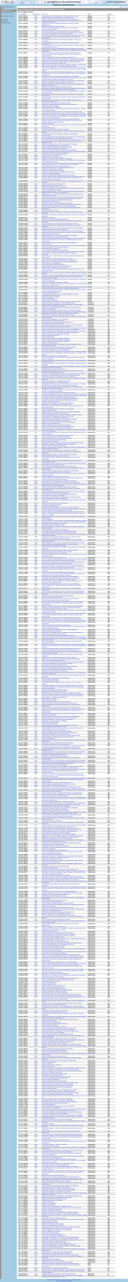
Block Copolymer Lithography (50, 441)
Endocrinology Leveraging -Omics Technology (55, 319)
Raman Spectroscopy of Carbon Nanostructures (55, 941)
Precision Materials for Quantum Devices (53, 946)
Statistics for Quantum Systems (51, 297)
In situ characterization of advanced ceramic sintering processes (60, 650)
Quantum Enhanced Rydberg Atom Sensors (54, 148)
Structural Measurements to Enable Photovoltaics (56, 437)
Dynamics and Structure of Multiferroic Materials (55, 341)
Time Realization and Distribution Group (53, 264)
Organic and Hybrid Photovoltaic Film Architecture (56, 420)
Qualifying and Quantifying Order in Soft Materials (56, 472)
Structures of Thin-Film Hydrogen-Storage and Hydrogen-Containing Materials (64, 351)
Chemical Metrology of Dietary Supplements (54, 850)
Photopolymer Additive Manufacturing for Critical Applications (59, 104)
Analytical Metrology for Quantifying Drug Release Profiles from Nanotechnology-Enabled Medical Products (60, 725)
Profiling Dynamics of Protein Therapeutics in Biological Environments (62, 829)
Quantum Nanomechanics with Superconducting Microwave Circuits (61, 198)
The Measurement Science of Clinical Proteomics (56, 744)
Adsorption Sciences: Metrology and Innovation (55, 894)
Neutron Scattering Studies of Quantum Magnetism (56, 339)
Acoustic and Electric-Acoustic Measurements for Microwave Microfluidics (63, 163)
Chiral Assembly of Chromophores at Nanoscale (55, 476)
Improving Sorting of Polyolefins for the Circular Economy (58, 560)
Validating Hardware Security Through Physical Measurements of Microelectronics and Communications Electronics (60, 165)
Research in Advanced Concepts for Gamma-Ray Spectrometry (60, 869)
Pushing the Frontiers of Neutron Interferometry (55, 1010)
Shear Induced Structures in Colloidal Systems (55, 382)
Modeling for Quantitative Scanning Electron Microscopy (58, 912)
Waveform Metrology (48, 123)
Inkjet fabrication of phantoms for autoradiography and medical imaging (62, 1006)
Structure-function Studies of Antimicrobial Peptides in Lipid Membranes (62, 793)
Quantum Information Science (50, 292)
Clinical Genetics (46, 781)
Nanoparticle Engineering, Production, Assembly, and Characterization (62, 943)
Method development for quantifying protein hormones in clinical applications (64, 797)
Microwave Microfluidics (48, 128)
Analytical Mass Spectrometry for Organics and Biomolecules (59, 831)
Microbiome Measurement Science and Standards (56, 701)
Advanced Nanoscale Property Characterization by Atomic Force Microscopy (64, 637)
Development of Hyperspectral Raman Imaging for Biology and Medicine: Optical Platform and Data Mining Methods (63, 696)
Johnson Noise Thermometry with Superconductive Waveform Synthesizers (63, 251)
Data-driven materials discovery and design (54, 553)
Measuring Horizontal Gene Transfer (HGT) (54, 691)
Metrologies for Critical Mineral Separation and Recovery (58, 567)
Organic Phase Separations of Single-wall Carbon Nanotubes (59, 454)
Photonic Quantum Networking (50, 234)
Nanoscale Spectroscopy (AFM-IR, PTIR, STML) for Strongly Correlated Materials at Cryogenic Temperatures (62, 971)
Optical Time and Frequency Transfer (52, 169)
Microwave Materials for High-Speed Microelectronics (57, 138)
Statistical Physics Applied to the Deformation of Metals (57, 403)
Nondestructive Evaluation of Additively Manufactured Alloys (59, 66)
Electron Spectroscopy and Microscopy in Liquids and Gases (59, 962)
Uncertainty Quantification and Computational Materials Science (60, 294)
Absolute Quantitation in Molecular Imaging (54, 991)
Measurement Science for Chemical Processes (55, 857)
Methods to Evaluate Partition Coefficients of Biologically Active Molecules (63, 81)
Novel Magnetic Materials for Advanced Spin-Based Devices (59, 532)
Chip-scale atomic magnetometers (51, 263)
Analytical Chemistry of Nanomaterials (53, 844)
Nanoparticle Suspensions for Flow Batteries (54, 356)
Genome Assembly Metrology (50, 722)
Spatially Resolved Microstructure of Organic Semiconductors (59, 419)
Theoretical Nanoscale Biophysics (51, 910)
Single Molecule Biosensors (50, 931)
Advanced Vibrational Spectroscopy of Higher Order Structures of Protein (63, 713)
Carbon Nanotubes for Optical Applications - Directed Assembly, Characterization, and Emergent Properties (60, 545)
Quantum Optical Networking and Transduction (55, 145)
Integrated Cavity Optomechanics (51, 1022)
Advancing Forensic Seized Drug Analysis (54, 634)
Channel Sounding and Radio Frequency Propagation (57, 159)
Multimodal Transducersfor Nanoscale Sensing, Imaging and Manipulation (63, 909)
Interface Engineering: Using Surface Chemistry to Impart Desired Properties (64, 938)
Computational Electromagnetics (51, 295)
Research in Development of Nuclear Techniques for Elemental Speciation (63, 709)
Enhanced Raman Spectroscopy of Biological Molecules (58, 944)
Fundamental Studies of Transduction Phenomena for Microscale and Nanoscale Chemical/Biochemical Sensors (61, 753)
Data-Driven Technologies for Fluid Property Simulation (57, 33)
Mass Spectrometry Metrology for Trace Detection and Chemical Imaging (62, 601)
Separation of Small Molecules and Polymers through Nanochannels (61, 607)
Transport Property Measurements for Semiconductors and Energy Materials (63, 613)
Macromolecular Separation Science (52, 859)
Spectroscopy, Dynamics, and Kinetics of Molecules (56, 266)
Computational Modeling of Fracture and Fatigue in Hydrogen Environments (63, 35)
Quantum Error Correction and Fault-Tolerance (55, 973)
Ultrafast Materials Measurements (51, 631)
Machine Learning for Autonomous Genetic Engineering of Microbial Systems (64, 620)
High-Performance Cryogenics (50, 248)
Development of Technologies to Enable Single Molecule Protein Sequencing (64, 769)
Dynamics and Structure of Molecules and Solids (56, 334)
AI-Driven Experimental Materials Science (54, 660)
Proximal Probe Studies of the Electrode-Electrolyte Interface (59, 400)
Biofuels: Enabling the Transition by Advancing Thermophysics (59, 19)
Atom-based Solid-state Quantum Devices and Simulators (58, 1029)
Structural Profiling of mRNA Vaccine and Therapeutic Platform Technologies (63, 803)
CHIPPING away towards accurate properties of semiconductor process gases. (64, 114)
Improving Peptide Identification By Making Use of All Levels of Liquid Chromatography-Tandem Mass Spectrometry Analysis (61, 815)
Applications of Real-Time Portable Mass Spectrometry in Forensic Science (63, 72)
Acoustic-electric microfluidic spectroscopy (54, 154)
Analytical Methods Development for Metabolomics (56, 782)
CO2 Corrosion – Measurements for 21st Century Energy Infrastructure (62, 111)
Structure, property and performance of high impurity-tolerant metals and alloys (64, 559)
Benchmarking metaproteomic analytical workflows (56, 326)
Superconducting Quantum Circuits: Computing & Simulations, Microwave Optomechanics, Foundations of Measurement (63, 191)
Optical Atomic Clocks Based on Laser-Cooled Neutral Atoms (59, 261)
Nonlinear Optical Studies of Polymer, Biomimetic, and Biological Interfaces (63, 176)
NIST (3, 8)
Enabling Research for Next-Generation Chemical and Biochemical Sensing (63, 751)
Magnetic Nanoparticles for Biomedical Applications (56, 425)
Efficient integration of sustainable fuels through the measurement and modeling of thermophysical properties (62, 121)
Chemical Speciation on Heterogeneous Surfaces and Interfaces (60, 879)
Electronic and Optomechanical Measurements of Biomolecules (60, 1019)
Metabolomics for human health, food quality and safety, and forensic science (64, 878)
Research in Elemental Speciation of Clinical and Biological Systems (61, 307)
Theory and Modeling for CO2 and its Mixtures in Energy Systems (60, 31)
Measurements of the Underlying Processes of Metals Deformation (61, 412)
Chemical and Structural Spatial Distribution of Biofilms (57, 669)
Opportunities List (7, 10)
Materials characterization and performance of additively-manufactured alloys (64, 509)
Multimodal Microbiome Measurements (53, 323)
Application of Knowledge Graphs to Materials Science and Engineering (62, 632)
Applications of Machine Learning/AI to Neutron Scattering (58, 376)
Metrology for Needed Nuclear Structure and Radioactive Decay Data (61, 996)
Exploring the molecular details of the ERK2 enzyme (57, 86)
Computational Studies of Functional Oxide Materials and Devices (60, 578)
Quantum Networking (48, 298)
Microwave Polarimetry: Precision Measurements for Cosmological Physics (63, 188)
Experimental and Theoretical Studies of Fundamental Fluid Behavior (61, 61)
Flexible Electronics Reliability (50, 106)
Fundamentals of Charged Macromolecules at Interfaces (58, 416)
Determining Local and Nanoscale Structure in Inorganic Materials (60, 584)
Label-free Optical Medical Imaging (52, 189)
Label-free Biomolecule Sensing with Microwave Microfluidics (59, 150)
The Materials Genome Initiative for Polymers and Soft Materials (60, 507)
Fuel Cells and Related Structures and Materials (55, 350)
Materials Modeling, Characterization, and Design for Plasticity (59, 450)
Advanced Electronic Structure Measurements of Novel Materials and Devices (64, 963)
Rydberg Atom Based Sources (50, 156)
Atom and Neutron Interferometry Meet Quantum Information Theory (61, 994)
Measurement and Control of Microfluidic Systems (56, 913)
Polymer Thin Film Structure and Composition (55, 503)
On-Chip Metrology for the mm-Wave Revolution (55, 129)
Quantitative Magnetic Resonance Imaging (54, 186)
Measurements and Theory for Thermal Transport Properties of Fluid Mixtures (64, 64)
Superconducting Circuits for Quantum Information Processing (59, 235)
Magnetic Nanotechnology (49, 410)
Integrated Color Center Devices (51, 981)
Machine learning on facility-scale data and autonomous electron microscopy (64, 331)
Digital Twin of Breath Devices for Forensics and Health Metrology (60, 119)
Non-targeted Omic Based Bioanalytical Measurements (57, 322)
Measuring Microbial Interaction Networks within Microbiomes (59, 732)
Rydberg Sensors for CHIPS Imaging (52, 157)
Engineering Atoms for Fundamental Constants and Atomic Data (60, 1031)
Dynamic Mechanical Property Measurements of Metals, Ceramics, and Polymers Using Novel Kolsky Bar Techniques (62, 478)
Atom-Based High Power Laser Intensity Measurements (58, 167)
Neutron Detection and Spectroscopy (52, 987)
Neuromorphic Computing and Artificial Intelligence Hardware (59, 253)
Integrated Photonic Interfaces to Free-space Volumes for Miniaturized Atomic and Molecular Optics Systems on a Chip (64, 928)
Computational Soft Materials (50, 506)
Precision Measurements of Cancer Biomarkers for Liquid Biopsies (61, 716)
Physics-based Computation (50, 300)
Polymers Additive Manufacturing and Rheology (55, 492)
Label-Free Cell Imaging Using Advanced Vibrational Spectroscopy (61, 735)
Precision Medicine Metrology (50, 679)
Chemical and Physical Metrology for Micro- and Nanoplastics (59, 629)
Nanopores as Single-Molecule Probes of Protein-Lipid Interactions (61, 375)
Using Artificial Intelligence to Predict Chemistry (55, 795)
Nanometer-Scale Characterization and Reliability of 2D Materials (60, 76)
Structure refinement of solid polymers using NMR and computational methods (64, 520)
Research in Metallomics (49, 309)
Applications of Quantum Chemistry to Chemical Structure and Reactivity (62, 856)
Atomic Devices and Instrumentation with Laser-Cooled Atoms (59, 260)
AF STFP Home (6, 23)
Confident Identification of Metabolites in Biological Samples (59, 397)
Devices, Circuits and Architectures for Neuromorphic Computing (60, 965)
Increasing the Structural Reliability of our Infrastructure (57, 17)
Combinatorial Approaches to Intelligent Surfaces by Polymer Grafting (62, 414)
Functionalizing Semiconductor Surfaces (53, 940)
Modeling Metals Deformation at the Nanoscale (55, 413)
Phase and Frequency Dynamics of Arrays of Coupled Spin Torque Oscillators (64, 245)
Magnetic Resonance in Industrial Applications (55, 236)
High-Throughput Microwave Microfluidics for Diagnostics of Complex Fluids (63, 136)
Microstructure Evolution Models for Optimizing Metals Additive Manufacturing (64, 463)
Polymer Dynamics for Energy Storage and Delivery (56, 428)
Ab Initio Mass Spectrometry (50, 868)
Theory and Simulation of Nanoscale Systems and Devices (58, 57)
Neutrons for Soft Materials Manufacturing (54, 445)
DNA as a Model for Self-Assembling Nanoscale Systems (58, 915)
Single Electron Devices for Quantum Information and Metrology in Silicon (63, 957)
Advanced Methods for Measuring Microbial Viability (56, 731)
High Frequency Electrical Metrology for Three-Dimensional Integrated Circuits (64, 951)
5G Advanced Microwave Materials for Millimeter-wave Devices (60, 134)
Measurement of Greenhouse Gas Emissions (55, 229)
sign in (121, 7)
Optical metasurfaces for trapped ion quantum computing (58, 935)
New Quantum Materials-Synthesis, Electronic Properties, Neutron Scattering (64, 373)
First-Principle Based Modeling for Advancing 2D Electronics (59, 466)
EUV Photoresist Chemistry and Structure (54, 557)
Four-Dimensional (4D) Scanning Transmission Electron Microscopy (61, 617)
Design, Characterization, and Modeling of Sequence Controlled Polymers (63, 512)
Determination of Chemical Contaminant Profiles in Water (58, 314)
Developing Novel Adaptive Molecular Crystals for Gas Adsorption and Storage (64, 395)
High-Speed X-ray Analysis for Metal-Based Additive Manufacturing (61, 659)
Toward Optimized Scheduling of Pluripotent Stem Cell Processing (61, 707)
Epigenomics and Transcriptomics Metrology (54, 720)
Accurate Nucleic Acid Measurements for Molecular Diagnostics (60, 807)
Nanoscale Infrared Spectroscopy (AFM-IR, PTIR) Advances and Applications (64, 948)
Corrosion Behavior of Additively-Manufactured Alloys (57, 510)
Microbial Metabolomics (48, 738)
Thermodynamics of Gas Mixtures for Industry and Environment (60, 16)
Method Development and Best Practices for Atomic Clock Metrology (61, 301)
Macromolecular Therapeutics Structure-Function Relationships (60, 576)
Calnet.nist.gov (46, 135)
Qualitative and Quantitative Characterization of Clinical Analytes (60, 768)
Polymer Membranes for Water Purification (54, 439)
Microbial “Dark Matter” (48, 688)
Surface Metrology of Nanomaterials (52, 597)
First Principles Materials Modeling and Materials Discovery (59, 635)
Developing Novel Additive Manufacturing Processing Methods (59, 550)
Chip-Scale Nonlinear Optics (50, 210)
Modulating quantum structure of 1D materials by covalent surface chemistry (63, 522)
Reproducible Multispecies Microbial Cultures (55, 690)
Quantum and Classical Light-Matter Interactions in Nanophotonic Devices (63, 904)
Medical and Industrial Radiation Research (54, 988)
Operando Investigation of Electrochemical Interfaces (57, 563)
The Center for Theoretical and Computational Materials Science (60, 398)
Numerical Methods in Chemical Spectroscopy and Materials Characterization (64, 760)
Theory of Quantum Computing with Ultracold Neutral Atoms (59, 1028)
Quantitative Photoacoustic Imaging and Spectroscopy (57, 203)
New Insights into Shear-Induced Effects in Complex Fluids (58, 347)
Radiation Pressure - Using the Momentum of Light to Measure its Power (62, 194)
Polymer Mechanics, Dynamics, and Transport (55, 529)
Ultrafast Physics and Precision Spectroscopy (55, 267)
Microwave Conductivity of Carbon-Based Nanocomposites (59, 444)
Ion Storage (45, 254)
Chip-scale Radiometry (48, 217)
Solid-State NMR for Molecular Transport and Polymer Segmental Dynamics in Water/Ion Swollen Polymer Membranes (64, 484)
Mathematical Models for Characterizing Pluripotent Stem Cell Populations (63, 687)
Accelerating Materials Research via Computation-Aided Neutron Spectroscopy (64, 394)
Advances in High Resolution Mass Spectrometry (56, 875)
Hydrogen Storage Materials (50, 342)
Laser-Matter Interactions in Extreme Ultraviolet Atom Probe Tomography (62, 197)
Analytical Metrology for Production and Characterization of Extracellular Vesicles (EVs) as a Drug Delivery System (62, 728)
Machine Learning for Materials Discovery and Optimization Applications (62, 606)
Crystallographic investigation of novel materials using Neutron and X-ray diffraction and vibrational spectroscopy (62, 371)
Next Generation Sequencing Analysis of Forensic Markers (58, 784)
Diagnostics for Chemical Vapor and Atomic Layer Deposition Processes (62, 835)
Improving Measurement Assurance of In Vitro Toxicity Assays (59, 718)
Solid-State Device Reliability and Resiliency (54, 953)
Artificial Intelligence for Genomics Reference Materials (57, 719)
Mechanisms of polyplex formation (51, 504)
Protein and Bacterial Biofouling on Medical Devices (56, 668)
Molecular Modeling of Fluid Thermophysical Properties (57, 82)
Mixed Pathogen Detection (49, 700)
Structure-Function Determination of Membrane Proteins (58, 907)
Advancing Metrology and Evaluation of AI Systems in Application (60, 329)
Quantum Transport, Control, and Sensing (54, 926)
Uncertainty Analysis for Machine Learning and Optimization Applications (62, 876)
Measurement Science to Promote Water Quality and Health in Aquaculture (63, 871)
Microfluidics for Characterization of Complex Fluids (56, 404)
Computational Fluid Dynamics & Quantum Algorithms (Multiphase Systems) (63, 113)
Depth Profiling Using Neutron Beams (52, 854)
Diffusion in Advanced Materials (51, 423)
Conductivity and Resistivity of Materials (53, 1032)
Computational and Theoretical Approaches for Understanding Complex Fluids (64, 847)
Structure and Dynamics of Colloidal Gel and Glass (56, 381)
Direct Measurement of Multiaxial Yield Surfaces (55, 417)
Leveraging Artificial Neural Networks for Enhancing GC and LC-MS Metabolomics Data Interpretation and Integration (61, 805)
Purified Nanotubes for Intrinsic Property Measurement (57, 435)
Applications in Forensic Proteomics (52, 820)
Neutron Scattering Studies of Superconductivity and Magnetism (60, 332)
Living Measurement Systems (50, 681)
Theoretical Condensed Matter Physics (53, 937)
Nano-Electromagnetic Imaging (51, 173)
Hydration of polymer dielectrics (51, 401)
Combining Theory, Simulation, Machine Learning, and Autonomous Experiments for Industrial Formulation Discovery (61, 537)
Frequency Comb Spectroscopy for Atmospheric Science (58, 172)
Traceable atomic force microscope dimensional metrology (58, 934)
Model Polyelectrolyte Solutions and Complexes (55, 456)
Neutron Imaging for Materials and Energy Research (57, 990)
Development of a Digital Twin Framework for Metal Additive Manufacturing (63, 562)
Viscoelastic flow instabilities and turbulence (54, 523)
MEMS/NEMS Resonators (49, 1021)
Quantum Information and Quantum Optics (54, 1026)
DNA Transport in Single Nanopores (52, 901)
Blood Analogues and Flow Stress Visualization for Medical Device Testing (63, 542)
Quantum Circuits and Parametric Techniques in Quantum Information (62, 204)
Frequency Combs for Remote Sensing (53, 170)
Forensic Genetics (47, 772)
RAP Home (5, 21)
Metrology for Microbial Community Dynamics (55, 670)
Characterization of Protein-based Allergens (54, 785)
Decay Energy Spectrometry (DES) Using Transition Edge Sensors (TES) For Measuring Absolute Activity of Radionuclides (64, 998)
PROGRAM (36, 14)
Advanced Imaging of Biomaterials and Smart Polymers (57, 737)
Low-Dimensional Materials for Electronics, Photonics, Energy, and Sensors (63, 491)
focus (125, 7)
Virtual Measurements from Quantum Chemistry (55, 845)
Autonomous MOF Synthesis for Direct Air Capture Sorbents (59, 657)
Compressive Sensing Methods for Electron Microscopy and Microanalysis (63, 591)
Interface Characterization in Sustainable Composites (57, 438)
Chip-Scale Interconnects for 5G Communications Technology (59, 144)
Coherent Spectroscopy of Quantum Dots (53, 184)
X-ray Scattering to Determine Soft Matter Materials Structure (59, 494)
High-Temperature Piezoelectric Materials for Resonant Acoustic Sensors (62, 32)
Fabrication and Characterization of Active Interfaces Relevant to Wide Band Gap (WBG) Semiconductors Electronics (63, 976)
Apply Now (5, 19)
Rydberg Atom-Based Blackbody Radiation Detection (57, 147)
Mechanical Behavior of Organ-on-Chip (53, 525)
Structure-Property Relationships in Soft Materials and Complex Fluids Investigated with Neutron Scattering (62, 387)
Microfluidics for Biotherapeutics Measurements (55, 756)
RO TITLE (45, 14)
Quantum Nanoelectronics (49, 982)
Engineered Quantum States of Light (52, 185)
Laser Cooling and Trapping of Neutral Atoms (55, 1023)
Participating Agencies (8, 6)
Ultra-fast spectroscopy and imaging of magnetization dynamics (60, 223)
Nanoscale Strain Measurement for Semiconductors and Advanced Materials (64, 644)
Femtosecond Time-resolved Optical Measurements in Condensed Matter (63, 969)
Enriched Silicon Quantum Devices (52, 950)
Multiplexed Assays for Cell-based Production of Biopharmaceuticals (61, 693)
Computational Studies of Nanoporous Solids (55, 609)
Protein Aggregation (47, 519)
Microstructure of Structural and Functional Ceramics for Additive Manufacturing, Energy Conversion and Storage (60, 599)
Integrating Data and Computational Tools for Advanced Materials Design (62, 442)
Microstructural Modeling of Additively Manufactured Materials (59, 487)
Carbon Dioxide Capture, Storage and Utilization (55, 338)
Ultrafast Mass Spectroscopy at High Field (54, 63)
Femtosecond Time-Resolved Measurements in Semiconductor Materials (62, 956)
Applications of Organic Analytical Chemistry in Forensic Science (60, 837)
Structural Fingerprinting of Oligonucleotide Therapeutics (58, 801)
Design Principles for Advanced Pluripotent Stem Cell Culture (59, 703)
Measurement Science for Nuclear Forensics (54, 993)
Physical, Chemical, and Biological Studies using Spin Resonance (60, 954)
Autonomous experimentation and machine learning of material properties (63, 662)
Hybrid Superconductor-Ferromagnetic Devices (55, 247)
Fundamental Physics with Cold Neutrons (53, 985)
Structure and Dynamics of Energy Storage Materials (57, 348)
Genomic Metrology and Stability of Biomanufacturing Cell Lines (60, 828)
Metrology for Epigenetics (49, 715)
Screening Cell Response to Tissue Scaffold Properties (57, 663)
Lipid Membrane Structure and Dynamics (53, 369)
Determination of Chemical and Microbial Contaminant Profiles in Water (62, 860)
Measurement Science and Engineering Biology (55, 678)
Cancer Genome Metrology (49, 723)
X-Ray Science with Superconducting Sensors (55, 250)
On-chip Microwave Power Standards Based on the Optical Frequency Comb (64, 139)
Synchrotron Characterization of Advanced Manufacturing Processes (61, 648)
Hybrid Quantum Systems (49, 195)
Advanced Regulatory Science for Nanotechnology (56, 625)
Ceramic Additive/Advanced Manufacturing (54, 900)
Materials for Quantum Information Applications (55, 219)
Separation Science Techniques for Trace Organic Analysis (58, 303)
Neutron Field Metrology (49, 984)
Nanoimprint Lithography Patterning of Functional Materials (59, 422)
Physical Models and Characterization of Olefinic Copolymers (59, 481)
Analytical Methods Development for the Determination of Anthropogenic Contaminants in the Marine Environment (62, 305)
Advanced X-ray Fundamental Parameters (54, 1004)
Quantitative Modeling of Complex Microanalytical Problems (59, 579)
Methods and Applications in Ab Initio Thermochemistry (57, 838)
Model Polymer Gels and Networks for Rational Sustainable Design (61, 482)
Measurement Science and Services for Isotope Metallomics (59, 891)
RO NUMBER (22, 14)
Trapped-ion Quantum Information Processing (55, 282)
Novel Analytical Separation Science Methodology (56, 832)
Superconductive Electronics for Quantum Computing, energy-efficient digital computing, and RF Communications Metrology (64, 152)
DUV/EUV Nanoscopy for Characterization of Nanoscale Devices (60, 978)
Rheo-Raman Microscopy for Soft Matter (53, 495)
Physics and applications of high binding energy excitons (58, 979)
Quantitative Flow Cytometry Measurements (54, 665)
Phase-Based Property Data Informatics (53, 464)
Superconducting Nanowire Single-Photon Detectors (57, 200)
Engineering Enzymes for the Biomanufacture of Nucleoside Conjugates (62, 766)
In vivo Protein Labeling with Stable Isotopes (54, 765)
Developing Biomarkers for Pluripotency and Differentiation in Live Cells (62, 685)
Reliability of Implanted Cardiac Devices (53, 26)
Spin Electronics (46, 244)
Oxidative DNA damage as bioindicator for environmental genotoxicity (61, 794)
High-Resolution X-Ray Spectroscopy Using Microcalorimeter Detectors (62, 619)
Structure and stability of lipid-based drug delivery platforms (59, 392)
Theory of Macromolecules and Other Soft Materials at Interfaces (60, 470)
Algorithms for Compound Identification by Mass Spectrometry (59, 770)
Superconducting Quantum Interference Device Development (59, 242)
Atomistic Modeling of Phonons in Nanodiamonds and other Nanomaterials (63, 58)
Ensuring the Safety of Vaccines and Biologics (55, 809)
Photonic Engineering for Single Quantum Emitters (56, 919)
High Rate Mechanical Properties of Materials (55, 498)
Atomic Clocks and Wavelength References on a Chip (57, 259)
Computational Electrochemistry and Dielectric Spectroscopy (59, 531)
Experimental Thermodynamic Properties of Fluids (56, 103)
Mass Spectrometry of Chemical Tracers (53, 320)
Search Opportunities (7, 12)
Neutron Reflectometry (48, 337)
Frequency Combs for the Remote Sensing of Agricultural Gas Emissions (62, 228)
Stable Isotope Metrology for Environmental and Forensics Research (61, 310)
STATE (110, 14)
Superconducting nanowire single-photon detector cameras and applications (63, 232)
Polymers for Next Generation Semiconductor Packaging (58, 572)
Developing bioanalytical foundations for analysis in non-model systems (62, 325)
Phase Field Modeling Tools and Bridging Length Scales (58, 409)
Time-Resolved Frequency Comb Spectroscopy (55, 866)
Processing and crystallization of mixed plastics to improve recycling (61, 497)
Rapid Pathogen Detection (49, 698)
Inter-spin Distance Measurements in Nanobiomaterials (57, 903)
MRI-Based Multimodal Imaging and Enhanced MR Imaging (59, 206)
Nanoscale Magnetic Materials (50, 335)
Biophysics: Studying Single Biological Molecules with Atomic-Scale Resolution (64, 275)
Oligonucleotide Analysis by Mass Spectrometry (55, 810)
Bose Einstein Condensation (50, 1025)
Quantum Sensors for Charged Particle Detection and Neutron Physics (62, 1003)
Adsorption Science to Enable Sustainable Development (58, 595)
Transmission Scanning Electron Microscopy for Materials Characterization (63, 60)
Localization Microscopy (49, 906)
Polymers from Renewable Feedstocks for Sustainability (58, 426)
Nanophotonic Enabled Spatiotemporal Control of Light (57, 932)
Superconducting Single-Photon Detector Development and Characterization (63, 238)
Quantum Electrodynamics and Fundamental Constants (58, 1034)
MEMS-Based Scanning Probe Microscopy (54, 1012)
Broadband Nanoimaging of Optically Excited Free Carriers (58, 175)
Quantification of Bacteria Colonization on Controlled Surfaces (59, 666)
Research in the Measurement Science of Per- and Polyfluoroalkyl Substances (64, 328)
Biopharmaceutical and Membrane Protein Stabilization (57, 743)
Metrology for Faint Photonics (50, 201)
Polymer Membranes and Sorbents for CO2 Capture (57, 551)
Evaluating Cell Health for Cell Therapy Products (55, 734)
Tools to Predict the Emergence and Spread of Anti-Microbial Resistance (62, 694)
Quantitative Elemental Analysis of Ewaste (54, 896)
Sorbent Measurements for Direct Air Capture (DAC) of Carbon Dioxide (62, 893)
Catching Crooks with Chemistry (51, 862)
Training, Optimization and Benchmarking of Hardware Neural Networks (62, 231)
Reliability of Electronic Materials (51, 107)
